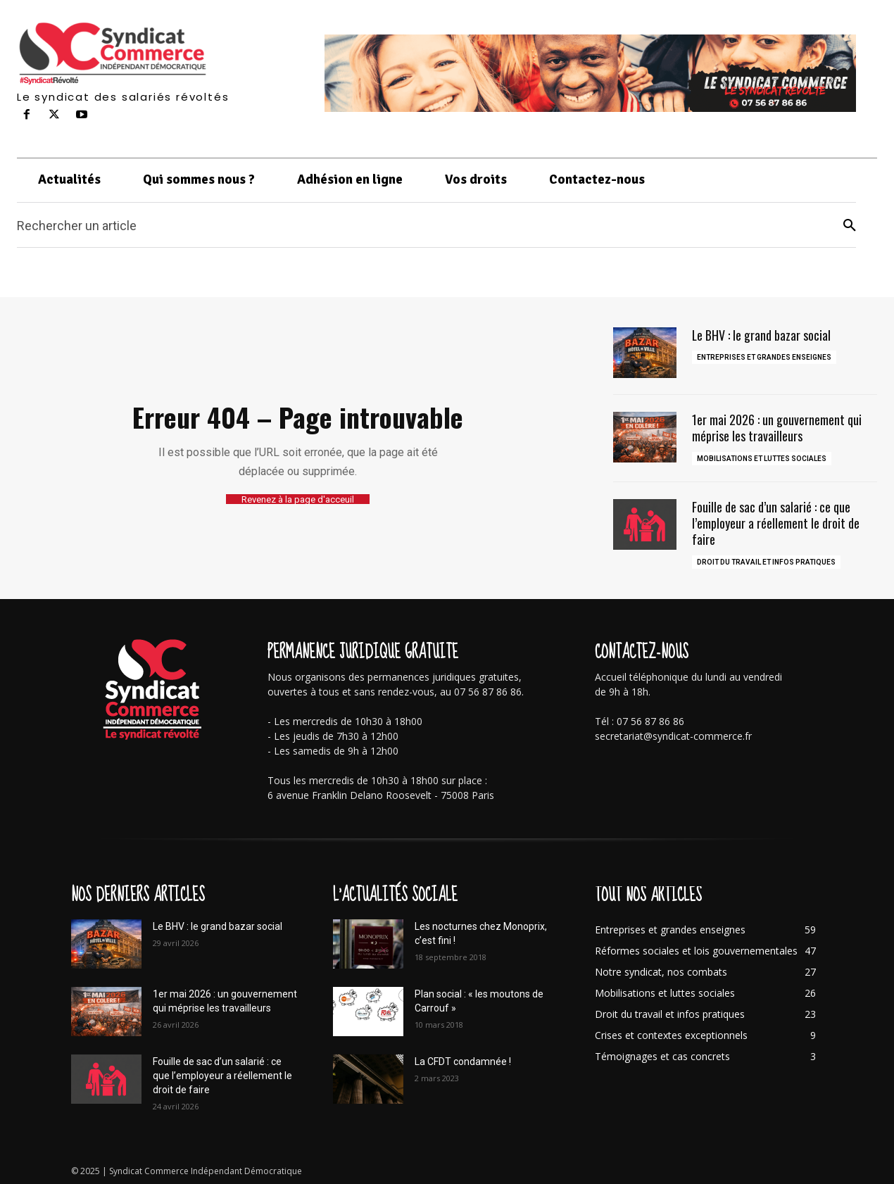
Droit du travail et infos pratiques (766, 562)
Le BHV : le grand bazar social (761, 335)
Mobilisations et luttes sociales (761, 458)
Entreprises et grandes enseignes (764, 357)
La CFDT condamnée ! (463, 1061)
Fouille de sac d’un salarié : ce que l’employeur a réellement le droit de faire (776, 523)
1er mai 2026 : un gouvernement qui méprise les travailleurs (777, 427)
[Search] (849, 225)
